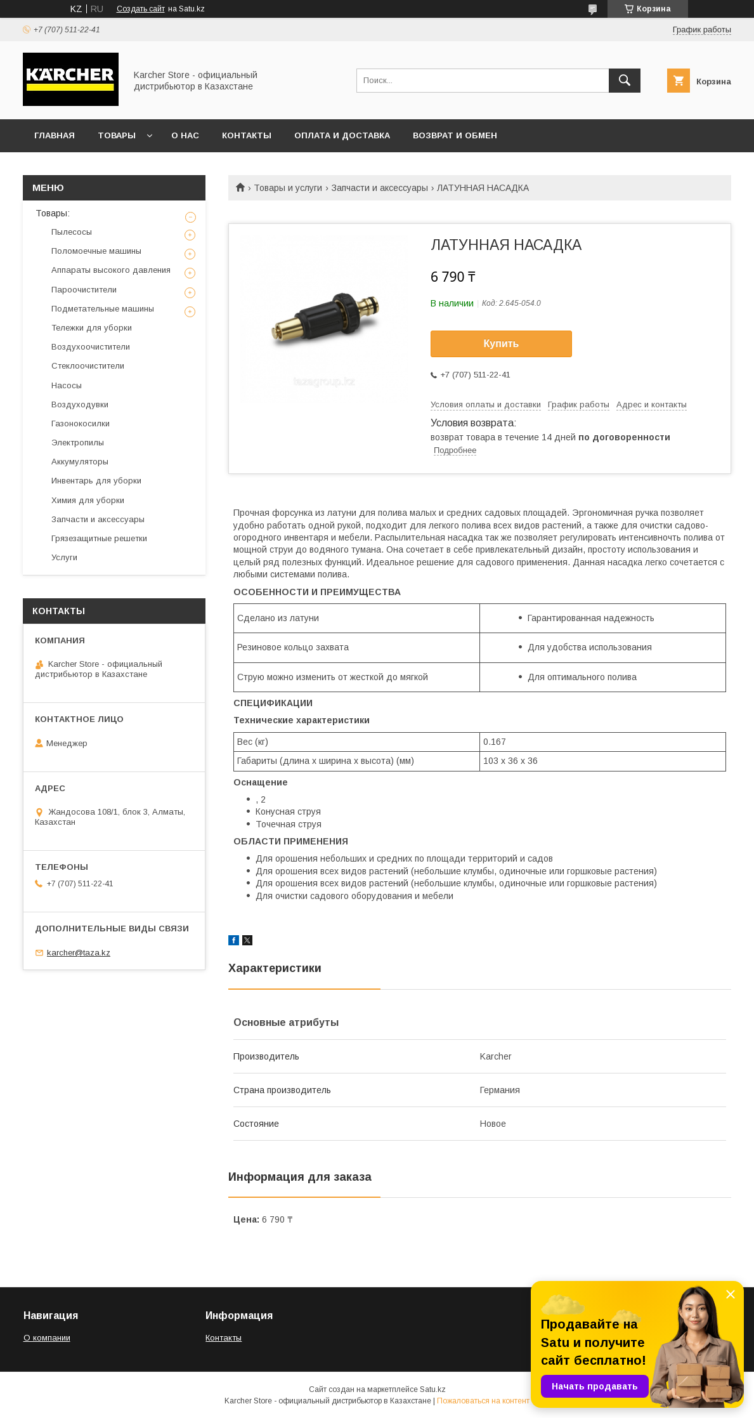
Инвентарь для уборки (96, 480)
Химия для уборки (87, 500)
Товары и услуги (288, 188)
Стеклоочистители (87, 366)
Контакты (246, 135)
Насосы (66, 385)
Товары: (53, 213)
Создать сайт (141, 8)
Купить (501, 343)
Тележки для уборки (91, 327)
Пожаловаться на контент (483, 1400)
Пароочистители (84, 289)
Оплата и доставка (342, 135)
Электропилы (77, 442)
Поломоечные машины (96, 251)
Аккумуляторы (79, 461)
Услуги (64, 557)
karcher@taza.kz (78, 952)
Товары (117, 135)
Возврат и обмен (455, 135)
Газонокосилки (80, 423)
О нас (185, 135)
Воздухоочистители (90, 346)
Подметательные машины (102, 308)
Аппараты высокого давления (111, 270)
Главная (54, 135)
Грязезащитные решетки (99, 538)
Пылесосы (71, 232)
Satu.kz (433, 1389)
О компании (46, 1338)
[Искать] (624, 81)
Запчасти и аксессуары (380, 188)
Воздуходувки (79, 404)
